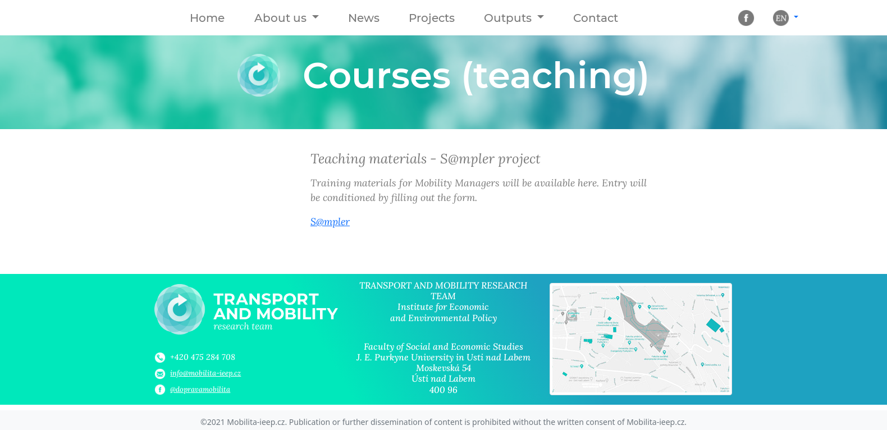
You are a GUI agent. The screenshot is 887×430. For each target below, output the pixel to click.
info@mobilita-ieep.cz (205, 373)
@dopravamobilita (200, 389)
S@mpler (330, 221)
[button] (286, 18)
